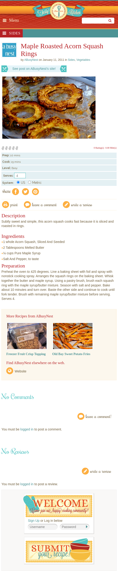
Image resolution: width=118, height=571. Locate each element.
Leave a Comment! (98, 416)
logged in (27, 429)
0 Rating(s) (99, 148)
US (21, 182)
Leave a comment (44, 204)
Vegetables (83, 59)
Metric (34, 182)
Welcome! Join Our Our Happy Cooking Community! (57, 506)
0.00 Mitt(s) (111, 148)
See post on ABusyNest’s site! (34, 69)
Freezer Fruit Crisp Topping (25, 354)
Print (14, 204)
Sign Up (33, 520)
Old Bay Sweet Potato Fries (71, 354)
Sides (14, 33)
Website (20, 371)
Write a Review (100, 471)
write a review (81, 204)
